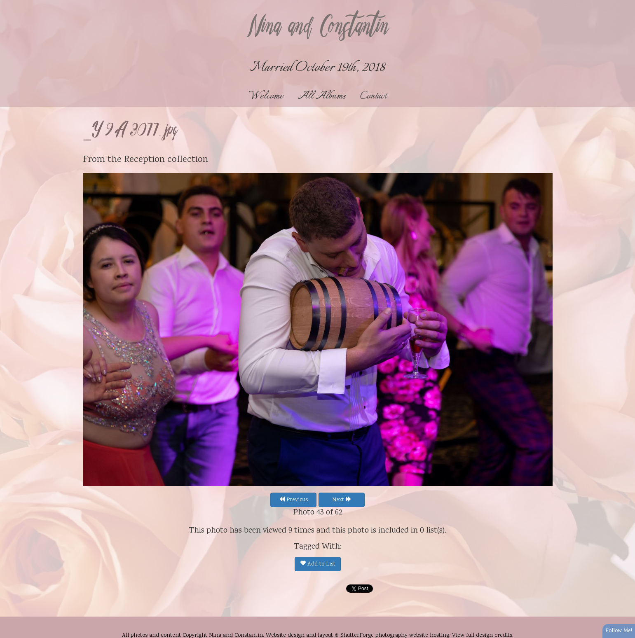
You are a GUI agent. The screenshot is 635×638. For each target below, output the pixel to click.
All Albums (322, 96)
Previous (293, 500)
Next (341, 500)
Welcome (266, 96)
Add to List (317, 564)
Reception (144, 159)
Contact (373, 96)
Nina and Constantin (317, 27)
